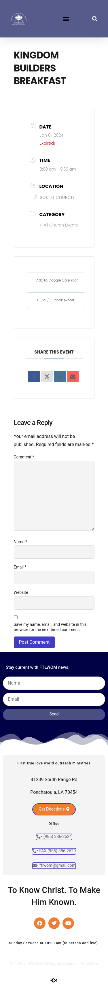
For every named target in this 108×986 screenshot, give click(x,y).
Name (20, 541)
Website (21, 592)
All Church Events (59, 225)
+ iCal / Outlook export (56, 300)
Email (20, 567)
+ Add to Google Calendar (55, 280)
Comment (24, 457)
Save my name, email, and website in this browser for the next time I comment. (50, 627)
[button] (66, 19)
